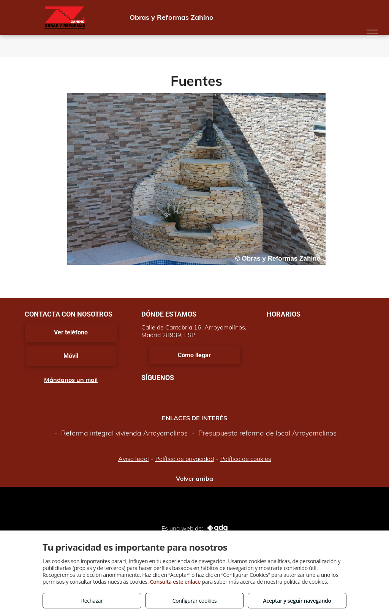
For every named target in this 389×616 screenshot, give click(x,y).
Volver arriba (194, 478)
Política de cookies (245, 458)
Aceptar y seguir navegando (297, 600)
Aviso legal (133, 458)
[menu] (372, 33)
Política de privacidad (184, 458)
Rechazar (92, 600)
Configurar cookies (194, 600)
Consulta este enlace (175, 581)
